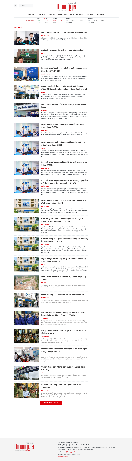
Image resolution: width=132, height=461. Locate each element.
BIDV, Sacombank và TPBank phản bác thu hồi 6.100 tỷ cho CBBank (64, 331)
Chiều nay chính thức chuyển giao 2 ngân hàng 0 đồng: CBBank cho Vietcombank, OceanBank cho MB (64, 87)
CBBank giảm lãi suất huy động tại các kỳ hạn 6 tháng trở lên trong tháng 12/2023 (62, 219)
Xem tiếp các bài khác (51, 403)
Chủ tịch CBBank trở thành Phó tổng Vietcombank (63, 50)
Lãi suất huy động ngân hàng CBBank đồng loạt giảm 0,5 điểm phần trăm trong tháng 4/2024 (64, 181)
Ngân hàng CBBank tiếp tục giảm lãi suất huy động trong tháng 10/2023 (63, 260)
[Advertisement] (51, 419)
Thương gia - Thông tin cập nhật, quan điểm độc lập (66, 7)
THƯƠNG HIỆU (62, 14)
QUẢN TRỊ (52, 14)
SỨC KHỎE (90, 14)
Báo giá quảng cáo (63, 456)
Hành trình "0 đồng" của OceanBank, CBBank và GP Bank (63, 105)
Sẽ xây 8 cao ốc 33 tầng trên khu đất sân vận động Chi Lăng (63, 368)
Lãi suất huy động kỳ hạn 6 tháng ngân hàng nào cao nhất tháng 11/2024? (64, 69)
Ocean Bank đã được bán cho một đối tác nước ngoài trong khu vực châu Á (64, 350)
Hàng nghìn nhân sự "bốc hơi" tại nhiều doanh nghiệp (64, 32)
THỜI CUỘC (31, 14)
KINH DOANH (41, 14)
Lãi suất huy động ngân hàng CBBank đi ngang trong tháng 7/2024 (64, 163)
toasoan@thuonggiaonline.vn (69, 452)
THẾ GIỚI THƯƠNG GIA (76, 14)
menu (15, 5)
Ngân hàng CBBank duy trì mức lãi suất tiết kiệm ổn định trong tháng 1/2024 (63, 201)
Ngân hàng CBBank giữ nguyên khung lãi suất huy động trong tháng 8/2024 (63, 143)
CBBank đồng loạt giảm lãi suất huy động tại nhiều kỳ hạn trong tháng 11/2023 (64, 240)
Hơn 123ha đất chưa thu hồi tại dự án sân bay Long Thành (63, 278)
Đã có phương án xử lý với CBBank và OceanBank (62, 294)
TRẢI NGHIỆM (100, 14)
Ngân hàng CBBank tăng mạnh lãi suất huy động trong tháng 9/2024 (62, 125)
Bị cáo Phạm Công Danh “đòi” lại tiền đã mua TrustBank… (61, 386)
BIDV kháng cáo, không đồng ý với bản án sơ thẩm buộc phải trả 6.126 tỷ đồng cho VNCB (63, 313)
